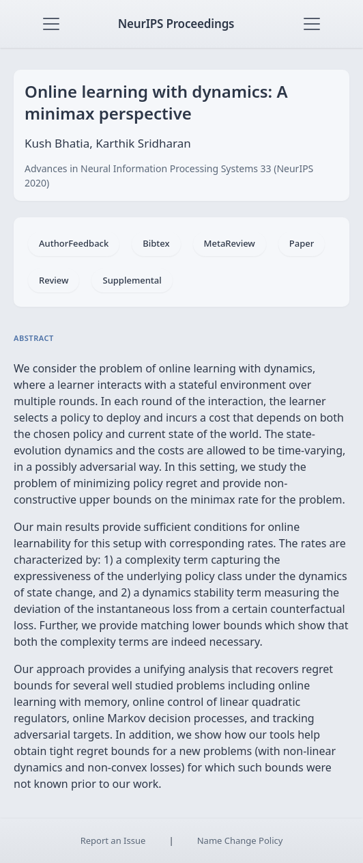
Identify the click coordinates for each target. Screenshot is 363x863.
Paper (301, 243)
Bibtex (156, 243)
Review (53, 280)
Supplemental (131, 280)
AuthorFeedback (73, 243)
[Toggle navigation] (51, 24)
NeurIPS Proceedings (176, 23)
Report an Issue (113, 840)
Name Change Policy (240, 840)
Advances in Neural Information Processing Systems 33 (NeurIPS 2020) (169, 175)
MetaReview (229, 243)
